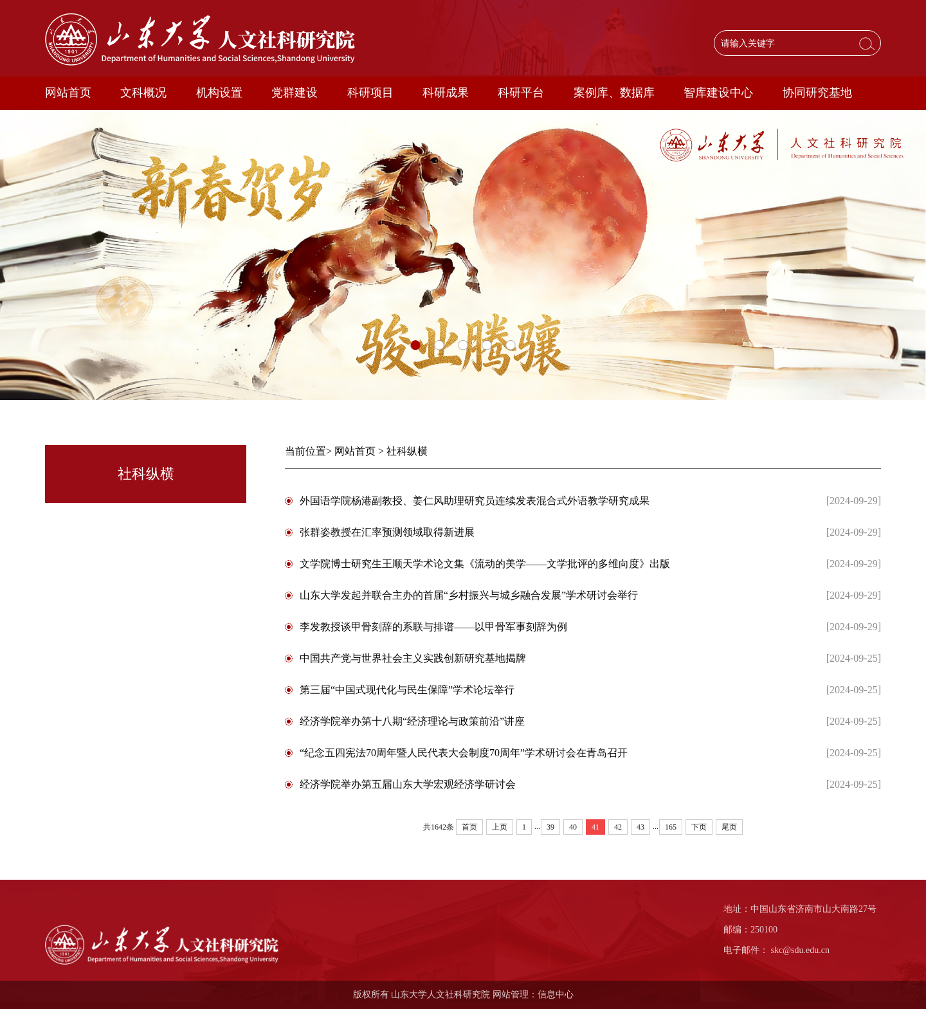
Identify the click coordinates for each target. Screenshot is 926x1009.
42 (618, 827)
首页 (469, 827)
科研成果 (445, 92)
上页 (499, 827)
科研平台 (521, 92)
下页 (699, 827)
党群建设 (294, 92)
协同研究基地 (817, 92)
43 (640, 827)
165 (670, 827)
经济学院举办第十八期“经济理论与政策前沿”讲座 (412, 721)
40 (573, 827)
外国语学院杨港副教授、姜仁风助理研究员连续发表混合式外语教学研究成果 (474, 500)
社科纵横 (407, 451)
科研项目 (370, 92)
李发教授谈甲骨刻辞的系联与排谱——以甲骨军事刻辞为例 (433, 626)
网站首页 (68, 92)
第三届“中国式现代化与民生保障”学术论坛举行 (407, 689)
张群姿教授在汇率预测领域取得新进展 (387, 532)
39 (550, 827)
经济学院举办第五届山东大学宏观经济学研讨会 (408, 784)
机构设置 (219, 92)
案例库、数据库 (614, 92)
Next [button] (919, 255)
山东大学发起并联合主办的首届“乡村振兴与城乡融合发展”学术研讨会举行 (469, 595)
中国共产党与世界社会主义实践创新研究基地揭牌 (413, 658)
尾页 (729, 827)
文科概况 (143, 92)
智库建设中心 (718, 92)
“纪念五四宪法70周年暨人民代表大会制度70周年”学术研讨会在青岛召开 (464, 752)
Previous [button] (6, 255)
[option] (463, 255)
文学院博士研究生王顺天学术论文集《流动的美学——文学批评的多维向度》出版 (485, 563)
